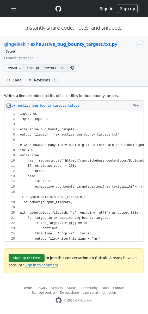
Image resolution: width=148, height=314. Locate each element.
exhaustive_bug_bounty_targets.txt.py (73, 44)
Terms (28, 288)
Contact (118, 288)
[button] (71, 68)
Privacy (42, 288)
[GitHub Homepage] (59, 300)
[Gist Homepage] (58, 8)
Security (57, 288)
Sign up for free (26, 257)
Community (89, 288)
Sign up (127, 8)
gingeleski (15, 44)
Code (14, 80)
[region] (74, 176)
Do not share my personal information (88, 292)
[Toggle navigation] (13, 8)
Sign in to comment (41, 264)
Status (71, 288)
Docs (105, 288)
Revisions (43, 80)
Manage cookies (44, 292)
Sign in (107, 8)
